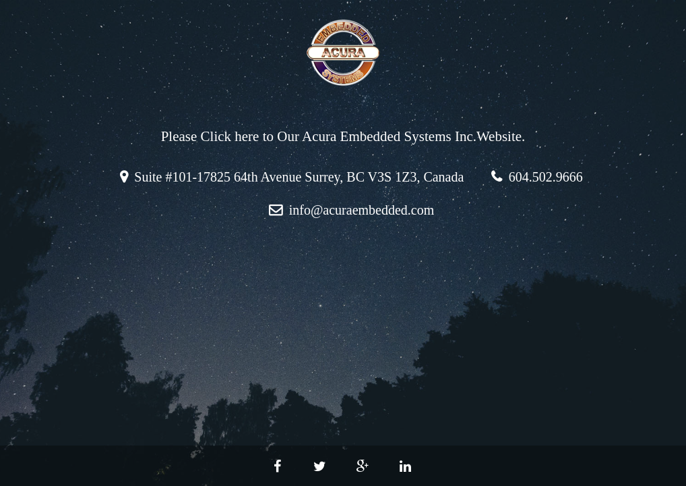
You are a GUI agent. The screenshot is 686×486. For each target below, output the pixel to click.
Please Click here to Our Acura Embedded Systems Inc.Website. (343, 136)
